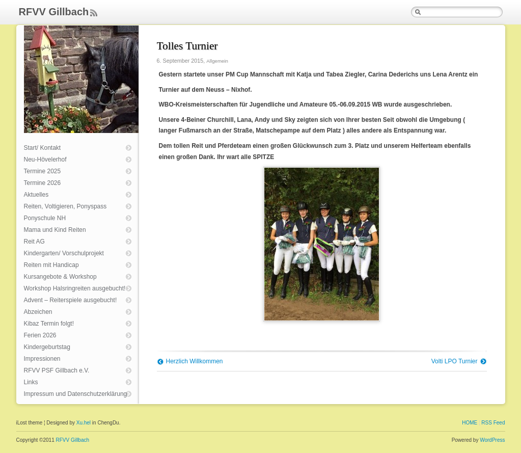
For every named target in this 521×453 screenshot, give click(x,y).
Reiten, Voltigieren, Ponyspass (65, 206)
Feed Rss (94, 13)
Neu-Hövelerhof (45, 159)
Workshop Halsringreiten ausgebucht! (75, 288)
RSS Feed (493, 422)
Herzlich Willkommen (194, 361)
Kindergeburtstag (47, 347)
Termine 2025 (42, 171)
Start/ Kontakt (42, 147)
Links (31, 382)
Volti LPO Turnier (454, 361)
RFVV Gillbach (54, 11)
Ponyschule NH (45, 218)
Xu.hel (83, 422)
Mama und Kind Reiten (55, 229)
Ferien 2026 (40, 335)
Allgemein (217, 61)
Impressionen (42, 358)
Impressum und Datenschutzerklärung (75, 393)
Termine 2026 (42, 182)
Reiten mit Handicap (51, 265)
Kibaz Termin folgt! (49, 323)
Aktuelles (36, 194)
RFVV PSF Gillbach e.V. (57, 370)
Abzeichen (38, 311)
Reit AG (34, 241)
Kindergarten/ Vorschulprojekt (64, 253)
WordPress (492, 440)
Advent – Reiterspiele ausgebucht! (70, 300)
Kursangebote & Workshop (60, 276)
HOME (469, 422)
